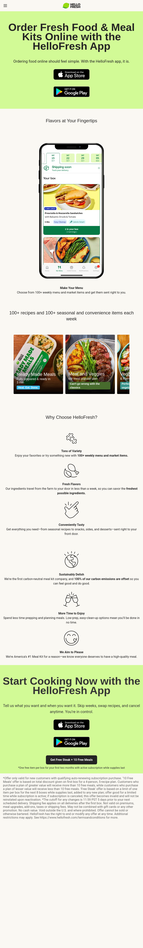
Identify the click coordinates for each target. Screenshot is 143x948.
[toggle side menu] (5, 5)
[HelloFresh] (71, 5)
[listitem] (71, 442)
